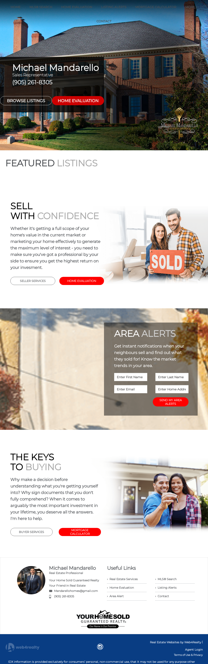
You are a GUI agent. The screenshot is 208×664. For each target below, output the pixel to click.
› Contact (162, 596)
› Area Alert (115, 596)
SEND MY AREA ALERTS (170, 402)
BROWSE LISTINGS (26, 100)
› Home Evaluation (120, 587)
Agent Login (194, 649)
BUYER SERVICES (31, 532)
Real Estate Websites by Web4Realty (175, 642)
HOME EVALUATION (78, 100)
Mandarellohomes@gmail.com (76, 591)
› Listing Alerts (166, 587)
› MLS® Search (166, 579)
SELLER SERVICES (33, 281)
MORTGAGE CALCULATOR (80, 532)
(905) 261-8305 (64, 596)
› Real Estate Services (122, 579)
